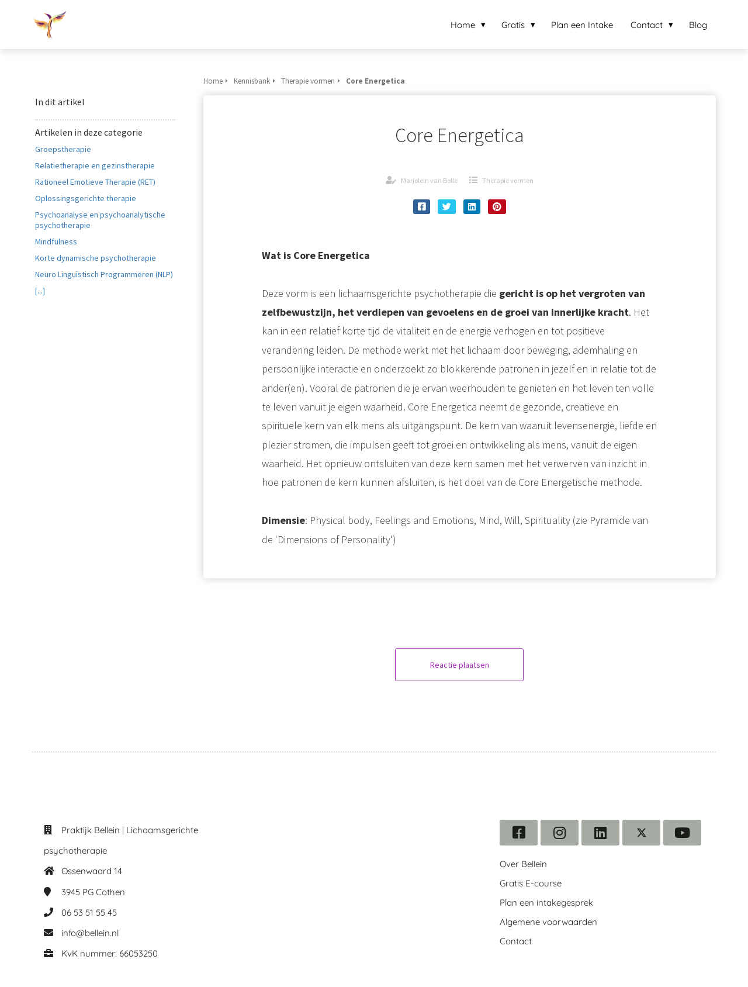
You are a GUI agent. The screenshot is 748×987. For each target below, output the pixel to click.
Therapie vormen (508, 180)
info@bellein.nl (90, 932)
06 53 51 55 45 (89, 912)
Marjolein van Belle (429, 180)
